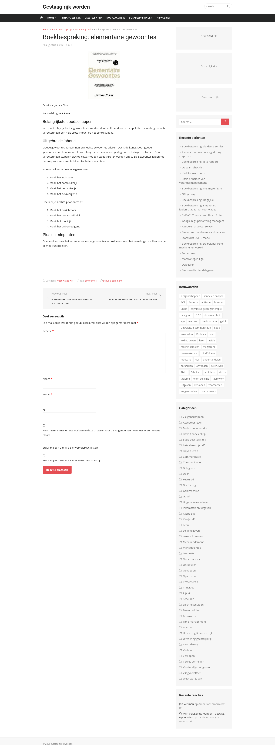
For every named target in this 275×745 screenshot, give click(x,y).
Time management (196, 624)
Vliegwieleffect (194, 675)
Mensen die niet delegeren (200, 273)
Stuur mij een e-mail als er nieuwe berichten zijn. (67, 456)
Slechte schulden (195, 607)
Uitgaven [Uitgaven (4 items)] (222, 381)
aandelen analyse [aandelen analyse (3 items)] (215, 298)
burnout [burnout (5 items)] (221, 305)
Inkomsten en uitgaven (199, 510)
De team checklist (195, 170)
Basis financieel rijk (196, 436)
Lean (188, 527)
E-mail (42, 394)
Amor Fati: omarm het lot (215, 706)
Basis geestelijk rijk (57, 29)
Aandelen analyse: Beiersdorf (213, 716)
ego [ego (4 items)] (229, 317)
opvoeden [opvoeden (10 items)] (188, 368)
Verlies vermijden (195, 664)
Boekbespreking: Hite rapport (202, 164)
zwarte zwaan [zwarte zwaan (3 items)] (190, 394)
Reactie (43, 331)
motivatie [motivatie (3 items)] (225, 355)
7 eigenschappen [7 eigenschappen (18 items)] (192, 298)
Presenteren (192, 584)
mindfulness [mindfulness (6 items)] (210, 355)
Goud (188, 499)
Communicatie (194, 459)
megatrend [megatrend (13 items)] (211, 349)
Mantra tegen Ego (195, 261)
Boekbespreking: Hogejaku (200, 202)
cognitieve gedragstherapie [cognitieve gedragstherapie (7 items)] (208, 311)
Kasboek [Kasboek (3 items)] (203, 336)
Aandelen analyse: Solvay (199, 229)
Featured (190, 482)
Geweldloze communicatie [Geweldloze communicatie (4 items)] (198, 330)
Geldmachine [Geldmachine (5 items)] (203, 324)
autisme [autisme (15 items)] (208, 305)
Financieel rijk (71, 17)
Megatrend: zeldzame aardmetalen (205, 234)
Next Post (134, 297)
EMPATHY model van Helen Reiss (204, 217)
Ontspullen (192, 567)
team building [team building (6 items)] (191, 381)
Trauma (189, 630)
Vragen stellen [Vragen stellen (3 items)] (222, 387)
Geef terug (191, 487)
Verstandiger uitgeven (198, 669)
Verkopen (191, 658)
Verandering (192, 647)
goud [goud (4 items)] (219, 330)
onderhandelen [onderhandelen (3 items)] (200, 362)
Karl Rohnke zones (195, 175)
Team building (193, 613)
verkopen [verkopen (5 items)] (188, 387)
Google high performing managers (205, 223)
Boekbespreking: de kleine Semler (204, 149)
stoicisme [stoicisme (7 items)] (202, 374)
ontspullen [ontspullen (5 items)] (218, 362)
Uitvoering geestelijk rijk (199, 641)
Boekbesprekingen (140, 17)
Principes (190, 590)
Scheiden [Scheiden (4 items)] (188, 374)
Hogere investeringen (198, 504)
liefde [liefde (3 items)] (214, 343)
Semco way (191, 255)
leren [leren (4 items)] (204, 343)
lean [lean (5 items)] (214, 336)
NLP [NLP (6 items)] (185, 362)
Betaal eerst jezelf (196, 447)
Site (40, 410)
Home (50, 17)
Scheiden (190, 601)
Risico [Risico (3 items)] (216, 368)
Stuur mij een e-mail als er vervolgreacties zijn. (66, 443)
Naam (42, 378)
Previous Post (72, 299)
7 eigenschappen (195, 419)
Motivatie (190, 556)
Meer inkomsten (195, 538)
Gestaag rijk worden (61, 7)
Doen (188, 476)
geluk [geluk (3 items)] (218, 324)
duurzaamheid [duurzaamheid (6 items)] (215, 317)
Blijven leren (192, 453)
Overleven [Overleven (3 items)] (203, 368)
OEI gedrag (190, 196)
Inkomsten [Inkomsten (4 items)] (189, 336)
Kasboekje (191, 516)
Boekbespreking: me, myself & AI (204, 191)
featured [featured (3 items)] (188, 324)
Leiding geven (193, 533)
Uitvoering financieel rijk (200, 635)
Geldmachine (193, 493)
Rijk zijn (189, 595)
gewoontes (86, 280)
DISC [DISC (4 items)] (200, 317)
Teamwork (191, 618)
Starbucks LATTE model (198, 240)
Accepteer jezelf (194, 425)
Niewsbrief (163, 17)
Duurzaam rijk (115, 17)
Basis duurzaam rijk (197, 430)
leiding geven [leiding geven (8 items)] (190, 343)
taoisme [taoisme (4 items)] (225, 374)
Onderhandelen (194, 561)
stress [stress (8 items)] (214, 374)
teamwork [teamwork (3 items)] (208, 381)
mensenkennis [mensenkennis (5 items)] (191, 355)
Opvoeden (191, 573)
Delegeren (190, 267)
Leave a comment (107, 280)
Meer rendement (195, 544)
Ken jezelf (191, 522)
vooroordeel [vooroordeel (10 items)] (204, 387)
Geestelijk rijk (93, 17)
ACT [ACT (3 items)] (185, 305)
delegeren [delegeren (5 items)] (188, 317)
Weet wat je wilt (77, 29)
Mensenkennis (194, 550)
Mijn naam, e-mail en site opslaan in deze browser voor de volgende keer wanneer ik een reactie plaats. (101, 430)
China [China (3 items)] (186, 311)
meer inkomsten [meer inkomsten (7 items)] (192, 349)
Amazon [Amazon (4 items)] (195, 305)
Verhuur (190, 652)
